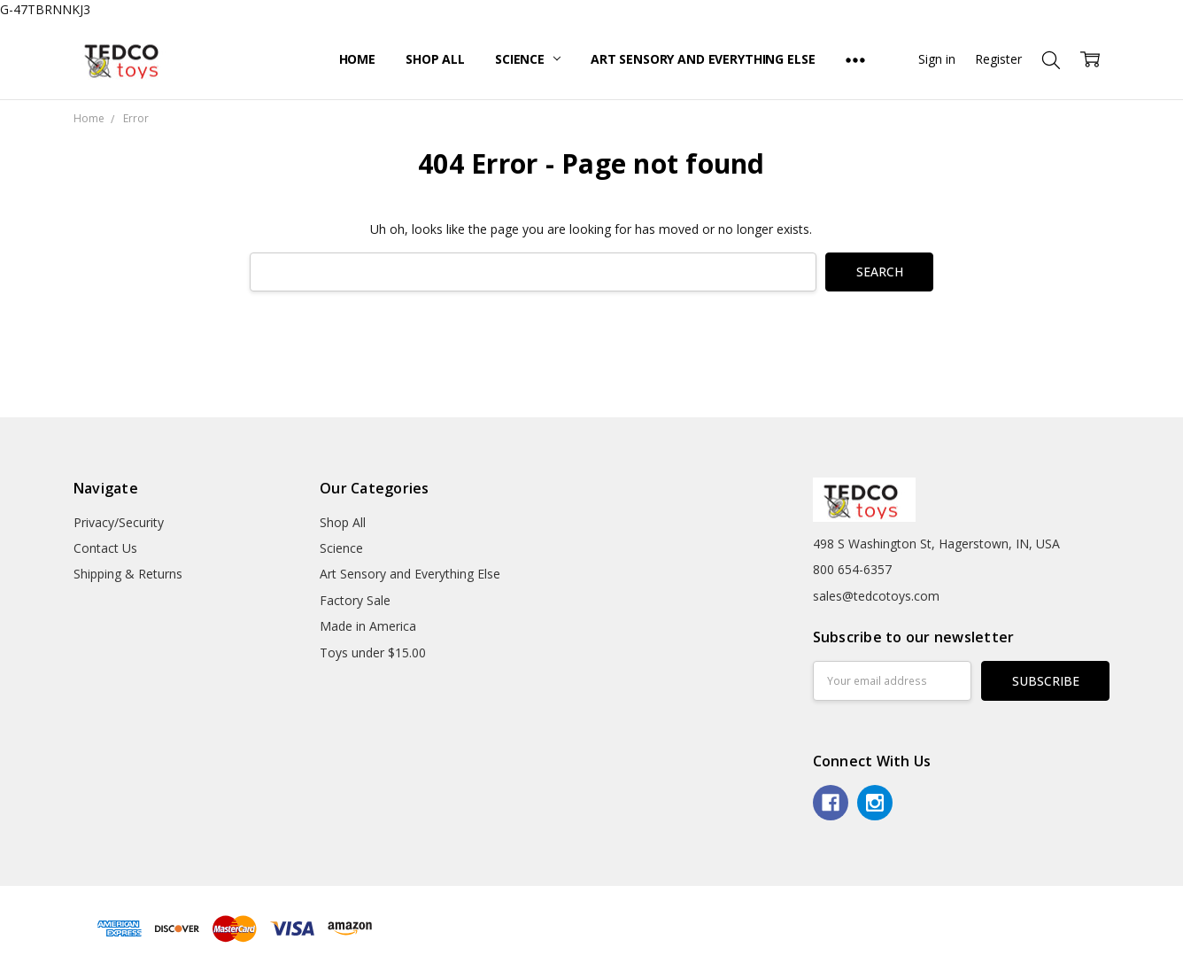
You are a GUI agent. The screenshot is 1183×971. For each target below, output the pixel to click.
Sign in (936, 58)
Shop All (435, 58)
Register (998, 58)
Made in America (368, 626)
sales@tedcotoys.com (876, 595)
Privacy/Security (118, 522)
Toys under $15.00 (373, 652)
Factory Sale (355, 600)
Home (357, 58)
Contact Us (105, 548)
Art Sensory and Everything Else (703, 58)
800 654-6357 (852, 569)
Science (528, 58)
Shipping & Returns (127, 573)
